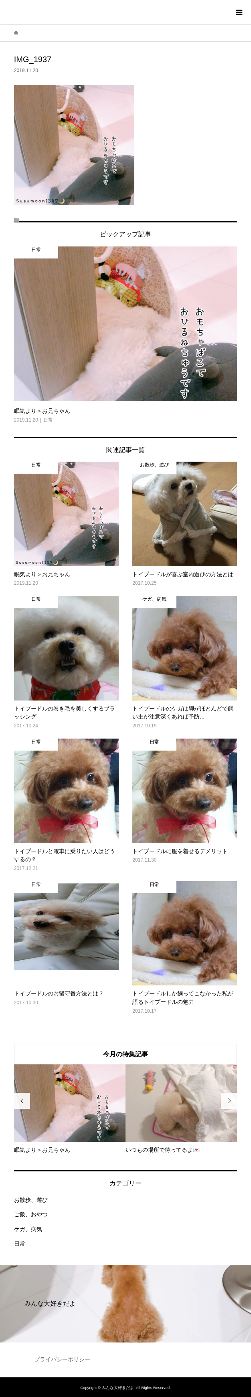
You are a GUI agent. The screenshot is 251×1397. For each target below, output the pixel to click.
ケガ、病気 (28, 1229)
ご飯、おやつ (31, 1214)
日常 (19, 1243)
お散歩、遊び (31, 1200)
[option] (70, 1109)
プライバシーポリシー (62, 1359)
